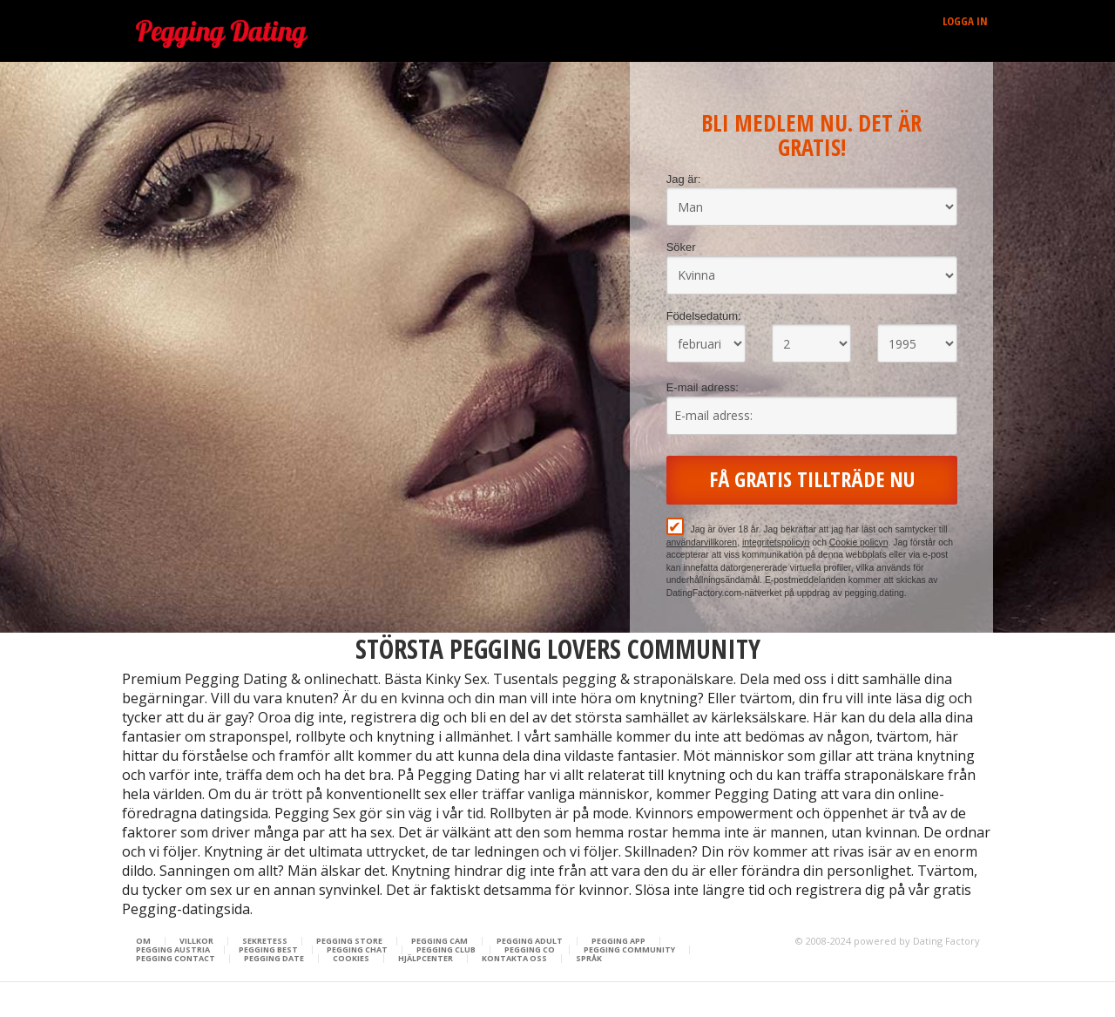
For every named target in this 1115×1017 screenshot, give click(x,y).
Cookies (351, 958)
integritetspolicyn (775, 542)
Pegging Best (268, 950)
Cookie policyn (859, 542)
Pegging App (618, 941)
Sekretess (264, 941)
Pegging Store (349, 941)
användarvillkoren (701, 542)
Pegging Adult (530, 941)
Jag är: (683, 179)
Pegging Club (446, 950)
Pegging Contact (175, 958)
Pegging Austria (173, 950)
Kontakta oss (514, 958)
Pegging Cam (439, 941)
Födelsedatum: (703, 315)
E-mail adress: (702, 387)
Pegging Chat (357, 950)
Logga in (965, 21)
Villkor (196, 941)
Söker (681, 247)
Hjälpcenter (425, 958)
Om (143, 941)
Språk (589, 958)
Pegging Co (529, 950)
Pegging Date (274, 958)
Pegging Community (629, 950)
